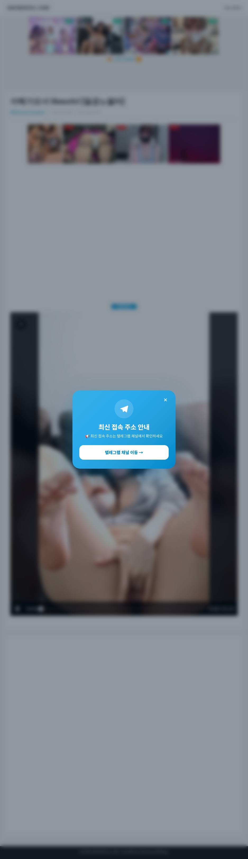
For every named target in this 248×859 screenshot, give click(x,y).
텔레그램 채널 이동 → (124, 452)
